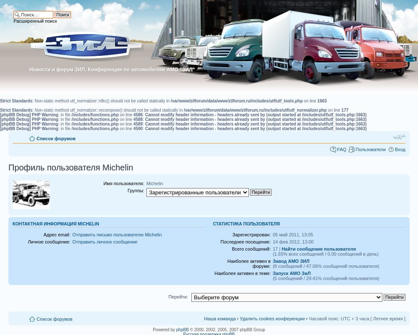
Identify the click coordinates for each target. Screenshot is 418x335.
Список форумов (56, 138)
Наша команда (219, 318)
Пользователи (370, 149)
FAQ (341, 149)
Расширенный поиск (35, 21)
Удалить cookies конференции (272, 318)
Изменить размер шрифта (399, 137)
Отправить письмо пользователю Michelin (117, 234)
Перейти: (178, 296)
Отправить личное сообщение (105, 241)
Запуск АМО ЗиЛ (292, 273)
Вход (400, 149)
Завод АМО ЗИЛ (291, 261)
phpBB (182, 329)
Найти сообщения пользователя (319, 248)
